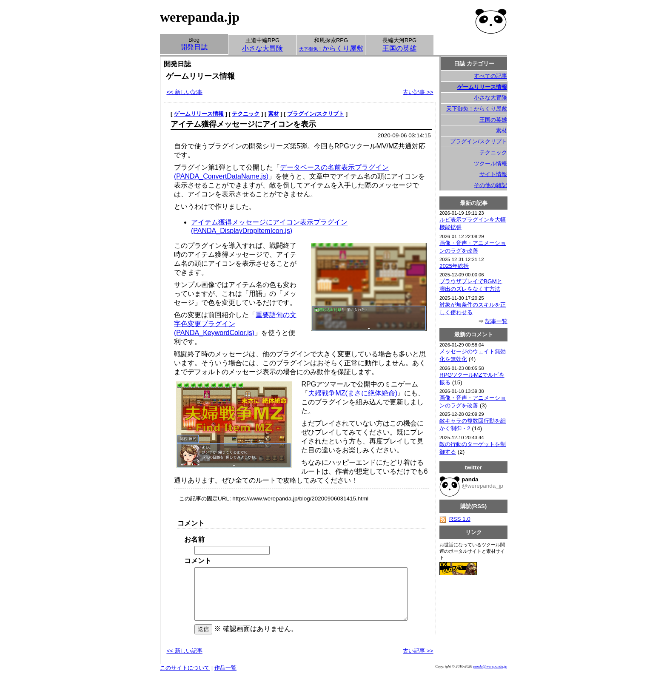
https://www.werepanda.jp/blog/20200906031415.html (300, 498)
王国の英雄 (493, 120)
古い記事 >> (418, 92)
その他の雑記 (490, 185)
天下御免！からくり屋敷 (476, 108)
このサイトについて (185, 678)
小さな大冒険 (490, 97)
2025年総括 (454, 266)
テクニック (245, 114)
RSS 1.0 (454, 519)
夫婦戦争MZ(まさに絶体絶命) (352, 393)
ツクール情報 (490, 163)
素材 (273, 114)
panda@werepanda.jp (490, 676)
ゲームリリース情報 (199, 114)
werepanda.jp (199, 17)
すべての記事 (490, 76)
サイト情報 (493, 174)
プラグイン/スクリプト (315, 114)
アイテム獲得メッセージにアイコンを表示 (243, 124)
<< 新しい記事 (184, 92)
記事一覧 (496, 321)
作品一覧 (225, 678)
